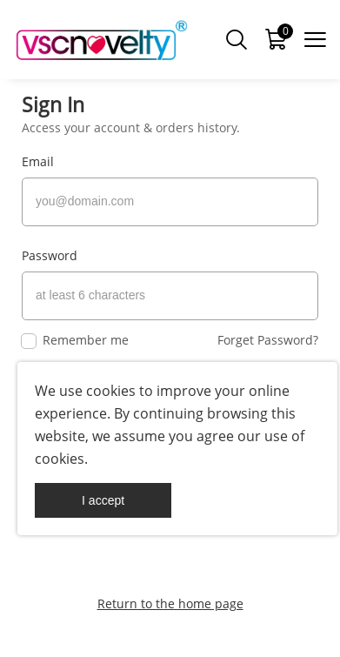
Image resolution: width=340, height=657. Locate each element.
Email (38, 161)
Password (49, 255)
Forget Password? (267, 340)
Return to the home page (170, 603)
